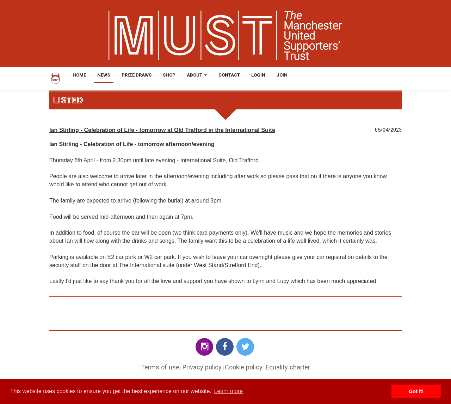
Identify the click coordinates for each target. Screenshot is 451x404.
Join (282, 75)
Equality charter (288, 367)
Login (258, 75)
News (103, 75)
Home (79, 75)
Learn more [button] (228, 391)
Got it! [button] (416, 391)
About (197, 75)
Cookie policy (243, 367)
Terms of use (160, 367)
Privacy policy (202, 367)
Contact (229, 75)
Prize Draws (137, 75)
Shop (169, 75)
